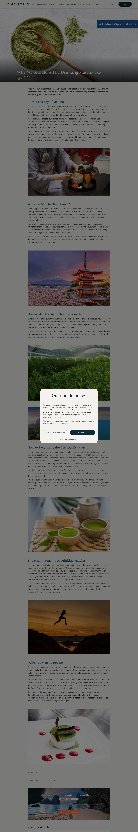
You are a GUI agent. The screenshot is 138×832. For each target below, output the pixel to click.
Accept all (82, 433)
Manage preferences (69, 439)
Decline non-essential (55, 433)
